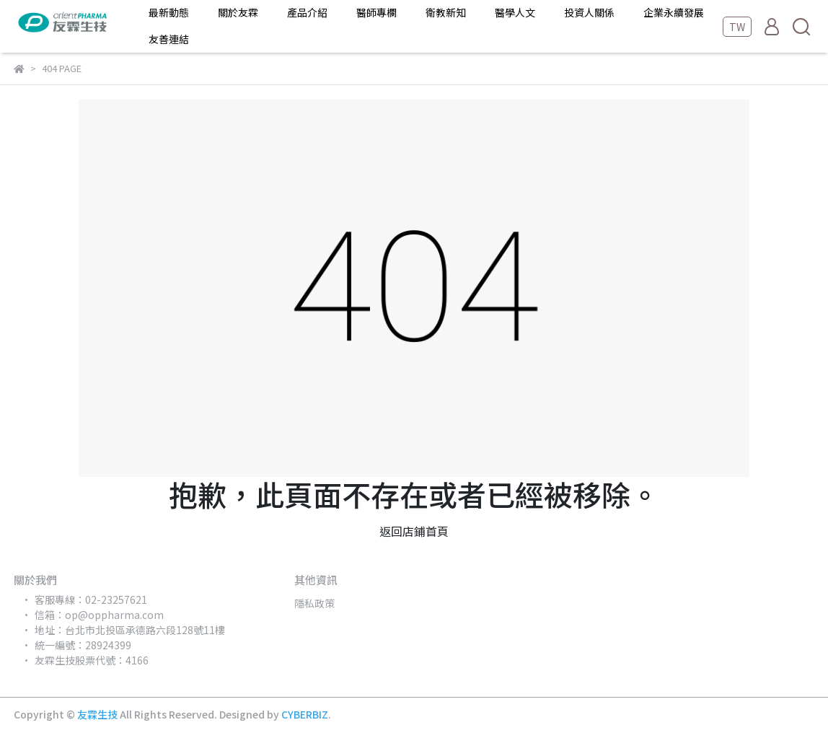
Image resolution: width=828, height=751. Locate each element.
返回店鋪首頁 (414, 531)
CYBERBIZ (304, 714)
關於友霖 (238, 12)
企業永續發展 (673, 12)
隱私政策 (314, 603)
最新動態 (169, 12)
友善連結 (169, 39)
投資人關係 (589, 12)
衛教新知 (446, 12)
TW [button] (737, 26)
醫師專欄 (376, 12)
